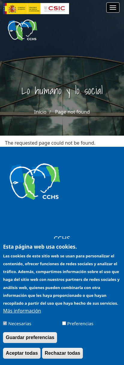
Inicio (40, 112)
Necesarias (20, 328)
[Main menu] (112, 7)
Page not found (72, 112)
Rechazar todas (62, 357)
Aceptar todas (22, 357)
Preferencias (80, 328)
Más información (22, 314)
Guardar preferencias (30, 341)
